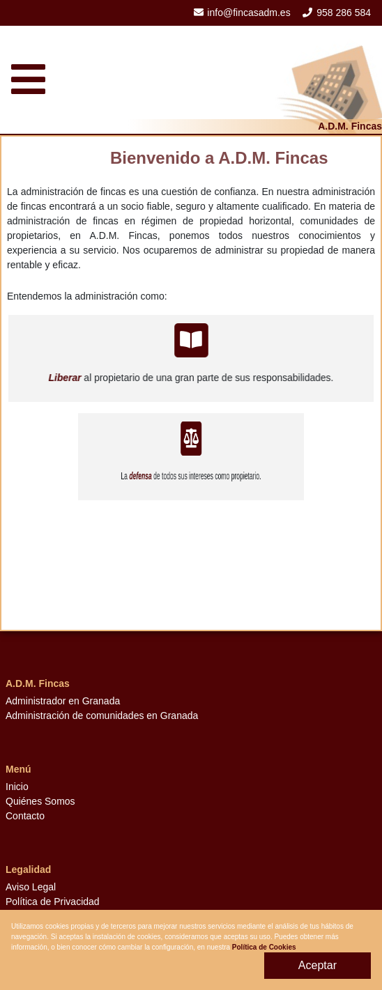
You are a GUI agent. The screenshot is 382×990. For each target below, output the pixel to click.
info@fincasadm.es (248, 12)
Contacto (25, 815)
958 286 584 (343, 12)
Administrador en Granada (63, 700)
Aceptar (317, 965)
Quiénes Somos (40, 801)
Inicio (17, 786)
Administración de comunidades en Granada (102, 715)
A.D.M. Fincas (350, 126)
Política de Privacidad (53, 901)
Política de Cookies (264, 947)
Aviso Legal (31, 886)
